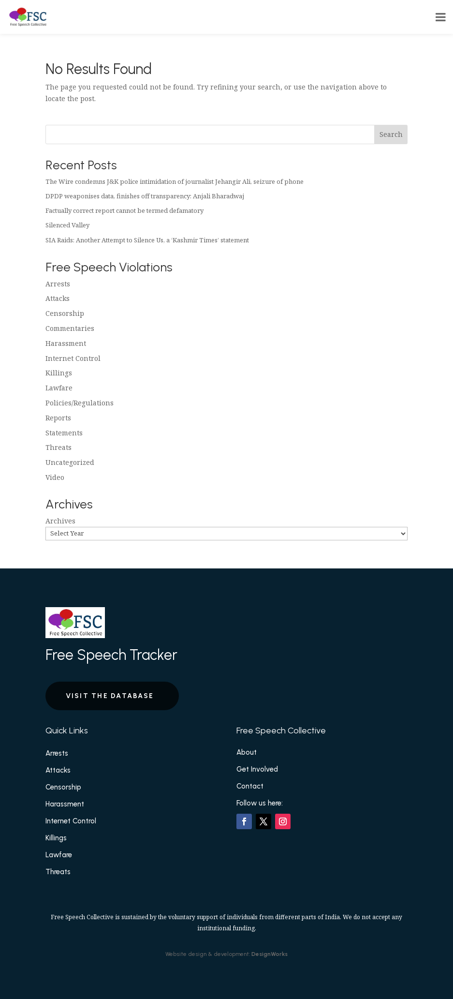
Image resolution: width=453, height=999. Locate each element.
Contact (249, 786)
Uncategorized (69, 462)
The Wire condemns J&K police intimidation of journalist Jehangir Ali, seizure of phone (174, 181)
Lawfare (59, 387)
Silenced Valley (67, 225)
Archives (60, 520)
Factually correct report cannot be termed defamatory (124, 210)
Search (391, 134)
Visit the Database (110, 696)
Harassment (65, 343)
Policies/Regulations (79, 402)
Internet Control (73, 358)
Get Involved (257, 769)
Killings (58, 372)
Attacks (57, 298)
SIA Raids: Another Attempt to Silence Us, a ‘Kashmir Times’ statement (147, 240)
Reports (58, 417)
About (246, 752)
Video (54, 477)
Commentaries (69, 328)
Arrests (57, 283)
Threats (58, 447)
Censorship (64, 313)
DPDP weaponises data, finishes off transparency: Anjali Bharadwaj (144, 196)
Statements (64, 432)
